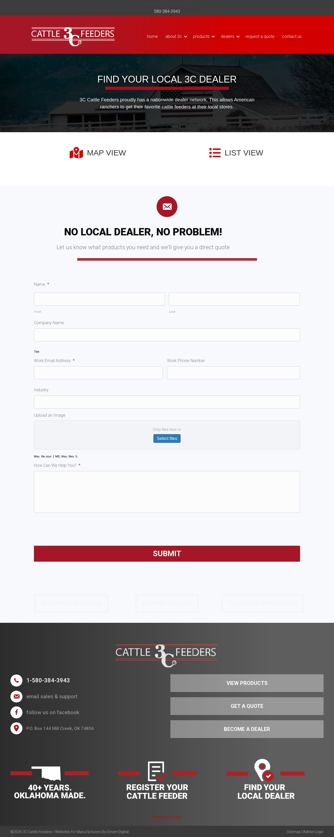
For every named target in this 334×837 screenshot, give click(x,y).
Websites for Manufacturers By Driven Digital (92, 832)
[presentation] (73, 527)
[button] (185, 36)
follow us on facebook (52, 712)
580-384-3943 (167, 11)
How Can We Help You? (57, 465)
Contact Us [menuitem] (292, 36)
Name (41, 284)
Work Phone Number (186, 360)
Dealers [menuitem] (227, 36)
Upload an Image (49, 415)
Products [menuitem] (201, 36)
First (37, 311)
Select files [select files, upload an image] (167, 438)
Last (172, 311)
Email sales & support (51, 696)
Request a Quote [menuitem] (260, 36)
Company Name (49, 322)
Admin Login (313, 832)
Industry (41, 389)
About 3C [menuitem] (173, 36)
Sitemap (294, 832)
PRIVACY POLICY (167, 818)
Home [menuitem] (152, 36)
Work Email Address (54, 360)
